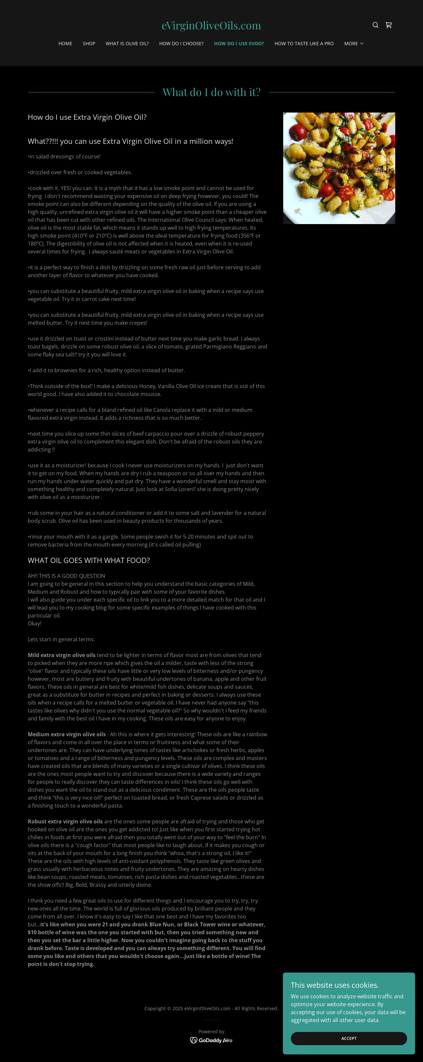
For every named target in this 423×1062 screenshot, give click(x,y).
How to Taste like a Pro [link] (304, 43)
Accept (349, 1038)
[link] (211, 27)
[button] (354, 44)
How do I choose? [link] (181, 43)
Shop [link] (89, 43)
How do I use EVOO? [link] (239, 43)
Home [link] (65, 43)
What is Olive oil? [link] (127, 43)
